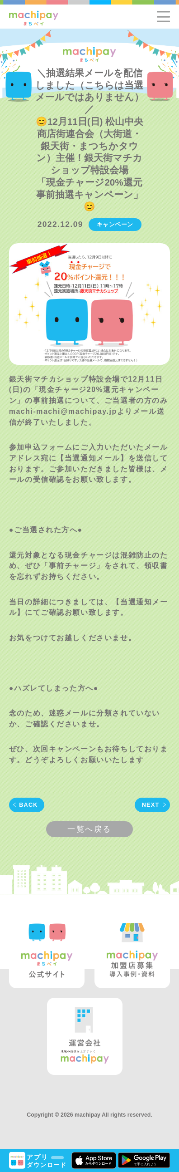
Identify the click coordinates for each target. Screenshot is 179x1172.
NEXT (151, 805)
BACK (28, 805)
